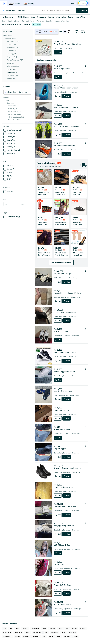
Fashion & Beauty (13, 50)
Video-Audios (61, 17)
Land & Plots (80, 17)
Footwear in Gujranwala (44, 50)
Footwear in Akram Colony (62, 50)
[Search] (82, 10)
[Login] (73, 3)
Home (3, 50)
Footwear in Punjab (28, 50)
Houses (51, 17)
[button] (46, 61)
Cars (33, 17)
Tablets (70, 17)
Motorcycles (41, 17)
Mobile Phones (23, 17)
